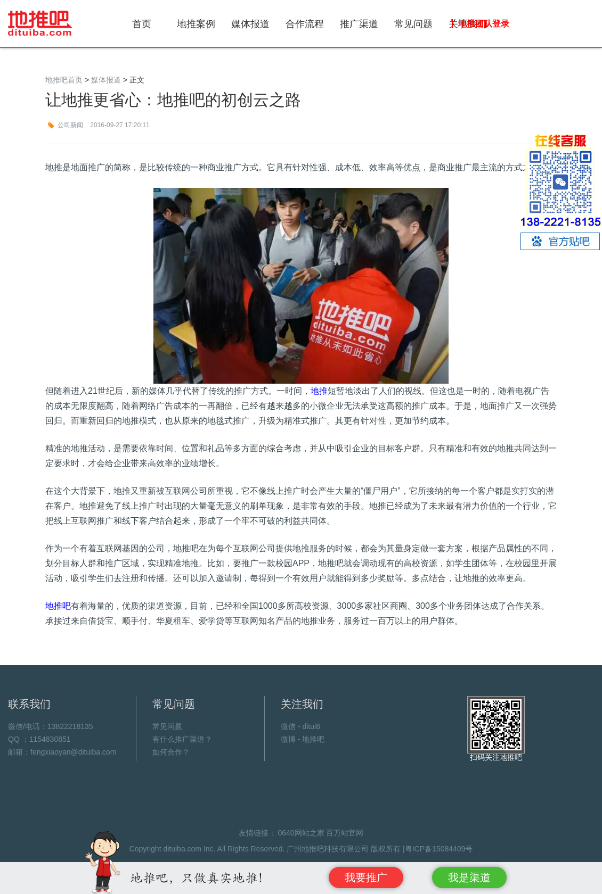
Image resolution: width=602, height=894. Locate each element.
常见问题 (413, 24)
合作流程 (305, 24)
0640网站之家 (301, 833)
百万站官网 (344, 833)
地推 (319, 390)
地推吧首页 (64, 80)
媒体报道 (250, 24)
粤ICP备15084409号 (439, 849)
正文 (136, 80)
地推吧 (40, 23)
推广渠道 (359, 24)
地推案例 (196, 24)
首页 (141, 24)
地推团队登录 (483, 23)
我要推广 (366, 877)
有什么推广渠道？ (182, 739)
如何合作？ (171, 752)
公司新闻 (70, 125)
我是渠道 (469, 877)
